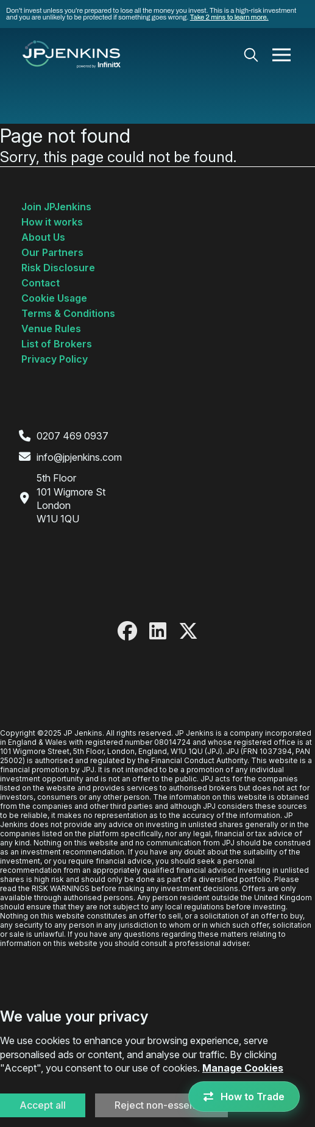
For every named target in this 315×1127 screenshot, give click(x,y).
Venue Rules (51, 328)
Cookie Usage (54, 298)
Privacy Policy (54, 359)
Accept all (42, 1105)
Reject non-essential (161, 1105)
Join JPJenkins (56, 207)
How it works (52, 222)
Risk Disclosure (58, 267)
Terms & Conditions (68, 313)
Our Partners (52, 252)
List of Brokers (56, 344)
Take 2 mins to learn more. (229, 17)
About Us (43, 237)
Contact (40, 283)
